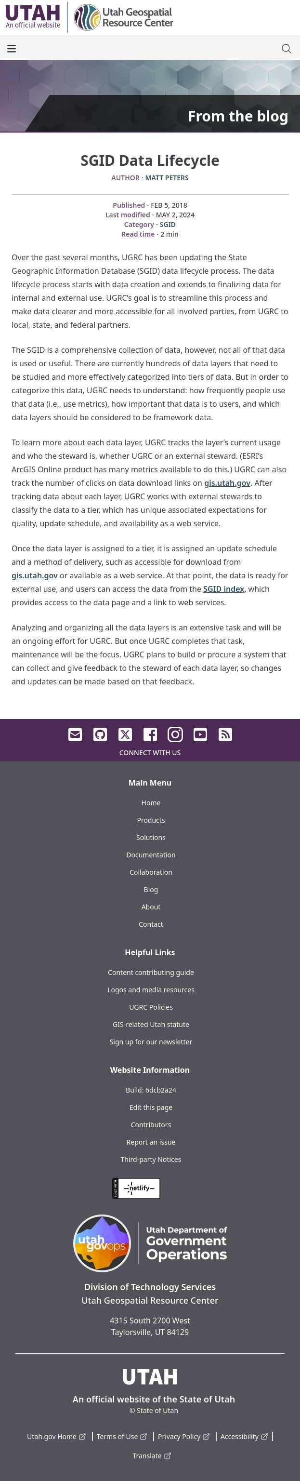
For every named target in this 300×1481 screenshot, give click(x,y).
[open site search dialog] (286, 48)
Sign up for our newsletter (151, 1041)
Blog (151, 889)
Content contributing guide (151, 972)
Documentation (150, 854)
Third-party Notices (151, 1159)
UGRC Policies (151, 1007)
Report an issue (151, 1142)
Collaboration (151, 872)
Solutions (151, 837)
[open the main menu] (11, 48)
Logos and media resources (151, 989)
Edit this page (151, 1107)
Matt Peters (167, 177)
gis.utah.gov (227, 483)
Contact (151, 924)
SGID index (223, 589)
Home (151, 802)
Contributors (151, 1124)
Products (151, 820)
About (151, 906)
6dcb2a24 (160, 1089)
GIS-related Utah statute (151, 1024)
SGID (168, 224)
